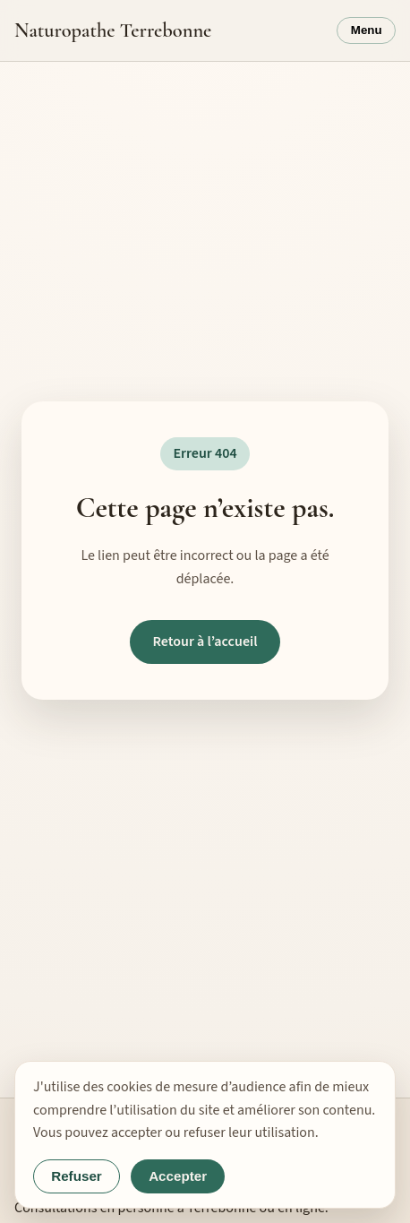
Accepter (178, 1176)
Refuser (76, 1176)
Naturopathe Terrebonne (112, 30)
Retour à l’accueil (204, 641)
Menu (366, 30)
